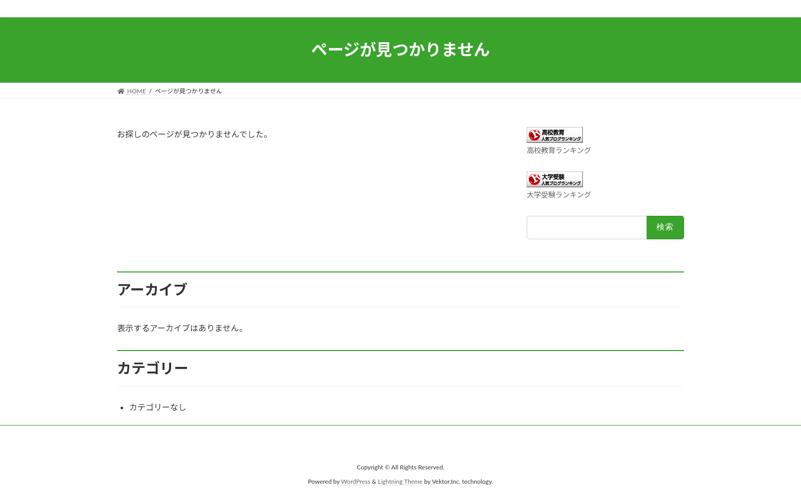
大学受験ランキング (559, 194)
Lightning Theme (400, 481)
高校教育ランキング (559, 150)
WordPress (355, 481)
